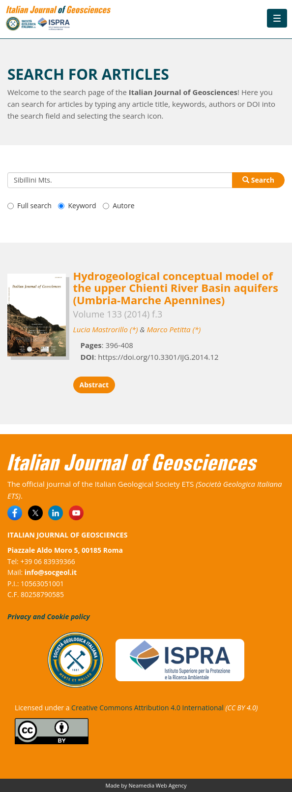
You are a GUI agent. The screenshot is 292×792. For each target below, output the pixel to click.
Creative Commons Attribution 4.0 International (147, 707)
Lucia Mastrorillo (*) (105, 329)
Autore (118, 205)
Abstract (94, 384)
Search (258, 180)
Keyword (77, 205)
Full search (29, 205)
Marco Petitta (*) (173, 329)
